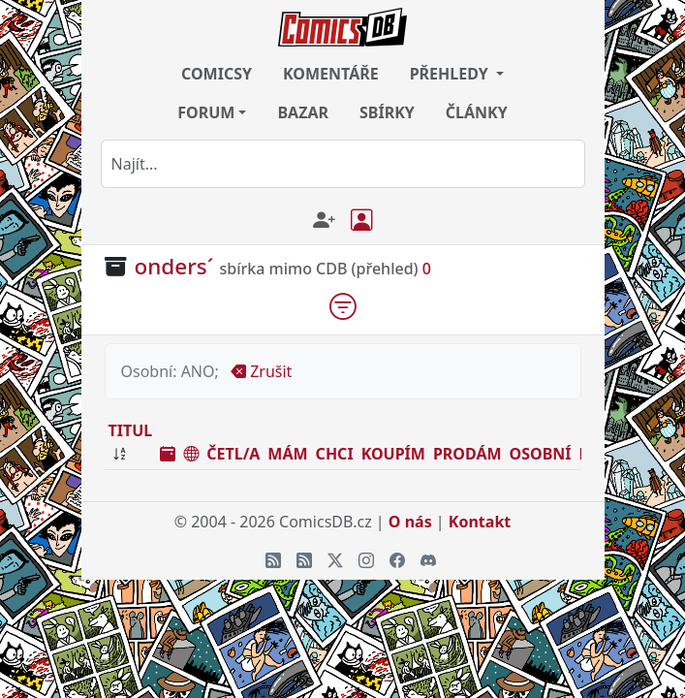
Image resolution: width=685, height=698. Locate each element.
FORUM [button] (205, 112)
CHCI (335, 453)
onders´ (174, 266)
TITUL (131, 430)
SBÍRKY (387, 112)
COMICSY (216, 73)
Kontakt (480, 521)
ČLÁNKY (477, 112)
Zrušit (261, 371)
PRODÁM (467, 453)
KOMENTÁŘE (331, 73)
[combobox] (343, 164)
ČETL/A (233, 453)
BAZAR (302, 112)
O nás (410, 521)
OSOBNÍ (541, 453)
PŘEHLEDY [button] (451, 73)
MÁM (287, 453)
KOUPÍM (393, 453)
